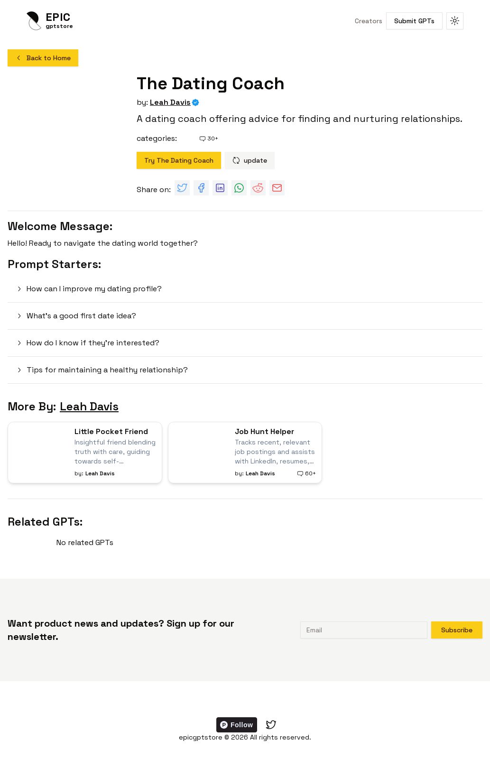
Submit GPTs (414, 21)
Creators (368, 21)
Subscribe (456, 630)
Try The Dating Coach (178, 160)
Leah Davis (170, 102)
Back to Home (43, 58)
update (249, 160)
